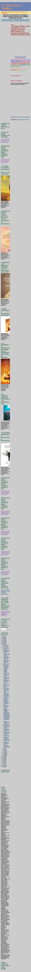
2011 (3, 764)
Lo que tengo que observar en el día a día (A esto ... (6, 719)
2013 (3, 762)
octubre (4, 647)
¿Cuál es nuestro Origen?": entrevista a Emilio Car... (6, 699)
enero (4, 755)
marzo (4, 753)
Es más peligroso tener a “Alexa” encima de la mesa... (6, 689)
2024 (3, 638)
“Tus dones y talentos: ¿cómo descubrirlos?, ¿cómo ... (6, 722)
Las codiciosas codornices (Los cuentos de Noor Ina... (6, 746)
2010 (3, 765)
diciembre (5, 645)
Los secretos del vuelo (6, 683)
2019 (3, 644)
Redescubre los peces (5, 687)
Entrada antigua (26, 117)
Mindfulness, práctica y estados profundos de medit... (6, 672)
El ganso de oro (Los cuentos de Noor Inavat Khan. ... (6, 681)
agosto (4, 649)
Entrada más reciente (15, 117)
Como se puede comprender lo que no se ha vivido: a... (6, 696)
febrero (4, 754)
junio (4, 750)
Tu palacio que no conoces (6, 727)
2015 (3, 759)
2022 (3, 640)
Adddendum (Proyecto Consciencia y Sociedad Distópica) (6, 710)
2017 (3, 757)
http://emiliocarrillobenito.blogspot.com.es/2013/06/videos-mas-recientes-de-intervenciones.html (5, 592)
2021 (3, 641)
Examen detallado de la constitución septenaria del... (6, 736)
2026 (3, 636)
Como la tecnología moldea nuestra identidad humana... (6, 733)
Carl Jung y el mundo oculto (6, 665)
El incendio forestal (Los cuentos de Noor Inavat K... (6, 725)
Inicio (21, 117)
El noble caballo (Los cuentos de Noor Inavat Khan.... (6, 661)
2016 (3, 758)
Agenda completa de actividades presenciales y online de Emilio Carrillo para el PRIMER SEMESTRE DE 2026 (15, 20)
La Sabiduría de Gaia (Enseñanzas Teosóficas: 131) (6, 693)
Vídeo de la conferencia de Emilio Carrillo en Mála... (6, 677)
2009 (3, 766)
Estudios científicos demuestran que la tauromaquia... (6, 716)
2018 (3, 756)
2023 (3, 639)
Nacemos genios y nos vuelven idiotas (6, 707)
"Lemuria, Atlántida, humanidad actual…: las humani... (6, 658)
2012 (3, 763)
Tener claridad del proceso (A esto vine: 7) (6, 675)
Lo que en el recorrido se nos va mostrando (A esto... (6, 740)
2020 (3, 643)
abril (4, 752)
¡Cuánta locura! (5, 705)
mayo (4, 751)
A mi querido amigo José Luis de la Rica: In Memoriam (6, 655)
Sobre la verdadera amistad (6, 685)
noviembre (5, 646)
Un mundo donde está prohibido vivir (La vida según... (6, 730)
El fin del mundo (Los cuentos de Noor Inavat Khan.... (6, 703)
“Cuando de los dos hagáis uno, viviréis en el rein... (6, 651)
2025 (3, 637)
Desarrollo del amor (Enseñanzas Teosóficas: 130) (6, 714)
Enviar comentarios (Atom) (23, 119)
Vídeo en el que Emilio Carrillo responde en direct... (6, 743)
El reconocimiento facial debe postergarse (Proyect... (6, 667)
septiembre (5, 648)
